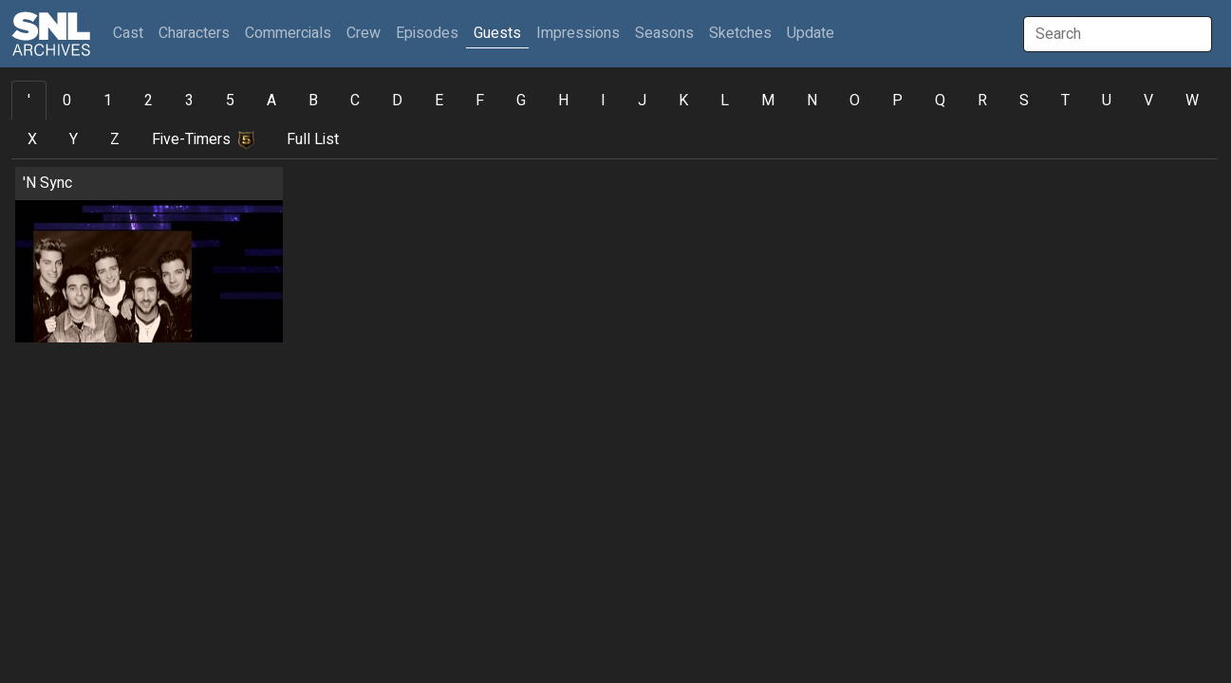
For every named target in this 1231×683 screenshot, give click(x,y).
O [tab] (854, 100)
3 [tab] (189, 100)
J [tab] (642, 100)
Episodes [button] (427, 33)
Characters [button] (194, 33)
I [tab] (603, 100)
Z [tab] (115, 139)
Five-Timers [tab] (203, 139)
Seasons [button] (664, 33)
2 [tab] (148, 100)
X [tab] (32, 139)
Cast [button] (132, 33)
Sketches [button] (740, 33)
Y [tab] (73, 139)
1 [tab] (107, 100)
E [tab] (439, 100)
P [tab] (897, 100)
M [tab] (767, 100)
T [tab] (1065, 100)
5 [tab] (230, 100)
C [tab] (355, 100)
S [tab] (1024, 100)
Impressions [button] (578, 33)
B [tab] (313, 100)
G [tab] (521, 100)
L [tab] (724, 100)
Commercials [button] (288, 33)
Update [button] (810, 33)
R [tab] (982, 100)
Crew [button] (363, 33)
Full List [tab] (313, 139)
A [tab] (271, 100)
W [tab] (1192, 100)
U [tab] (1106, 100)
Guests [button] (497, 33)
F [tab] (480, 100)
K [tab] (683, 100)
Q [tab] (940, 100)
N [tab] (812, 100)
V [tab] (1148, 100)
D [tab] (397, 100)
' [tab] (29, 100)
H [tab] (563, 100)
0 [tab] (67, 100)
